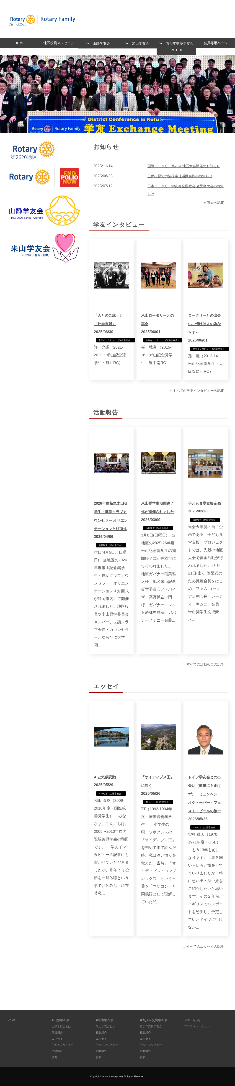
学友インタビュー (64, 1044)
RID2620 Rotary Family (113, 1076)
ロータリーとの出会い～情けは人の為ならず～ (205, 334)
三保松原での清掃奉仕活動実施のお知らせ (184, 186)
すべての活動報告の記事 (202, 685)
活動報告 (58, 1051)
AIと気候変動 (107, 797)
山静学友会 (101, 44)
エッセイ (58, 1038)
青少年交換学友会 (152, 1026)
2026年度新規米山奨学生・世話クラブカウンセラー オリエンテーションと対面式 (111, 531)
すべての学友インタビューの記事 (195, 401)
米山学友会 (140, 44)
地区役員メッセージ (58, 44)
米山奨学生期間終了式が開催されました (158, 523)
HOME (19, 44)
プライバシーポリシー (200, 1026)
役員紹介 (58, 1032)
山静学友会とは (63, 1026)
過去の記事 (214, 212)
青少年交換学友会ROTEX (179, 48)
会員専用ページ (215, 44)
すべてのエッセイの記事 (202, 976)
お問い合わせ (193, 1020)
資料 (55, 1057)
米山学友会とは (107, 1026)
